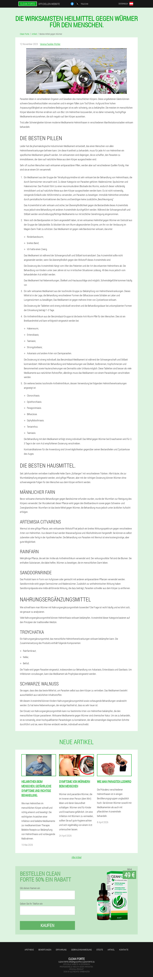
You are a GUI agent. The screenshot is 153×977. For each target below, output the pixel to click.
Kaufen (47, 925)
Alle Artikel (76, 857)
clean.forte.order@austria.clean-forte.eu (76, 962)
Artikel (111, 949)
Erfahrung (61, 949)
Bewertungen (44, 949)
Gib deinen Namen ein (30, 888)
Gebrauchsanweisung (81, 949)
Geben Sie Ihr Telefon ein (31, 903)
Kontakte (123, 949)
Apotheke (29, 949)
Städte (99, 949)
